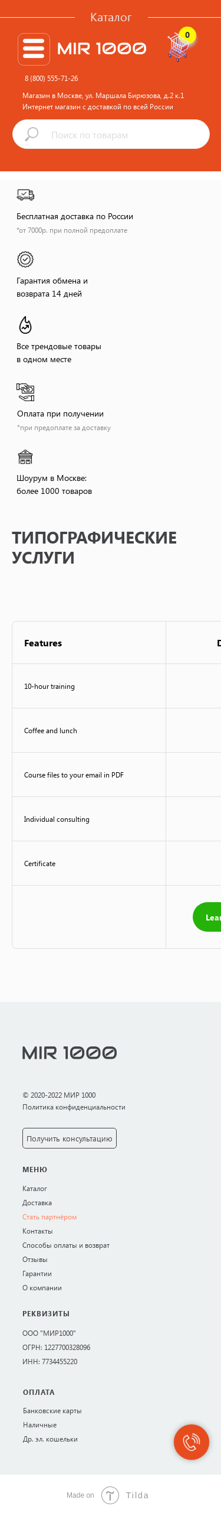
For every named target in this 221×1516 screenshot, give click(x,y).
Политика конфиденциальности (74, 1106)
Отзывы (35, 1259)
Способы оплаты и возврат (66, 1245)
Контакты (37, 1230)
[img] (33, 48)
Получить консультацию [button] (70, 1138)
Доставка (37, 1202)
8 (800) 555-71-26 (51, 78)
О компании (42, 1287)
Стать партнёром (49, 1216)
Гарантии (37, 1273)
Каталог (111, 16)
